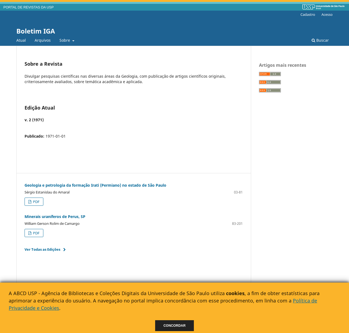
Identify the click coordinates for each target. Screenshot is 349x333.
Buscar (320, 40)
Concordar (175, 326)
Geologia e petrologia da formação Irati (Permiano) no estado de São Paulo (95, 185)
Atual (21, 40)
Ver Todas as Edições (42, 249)
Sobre (65, 40)
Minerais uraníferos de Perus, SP (55, 216)
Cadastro (307, 14)
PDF (36, 201)
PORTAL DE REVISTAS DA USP (29, 7)
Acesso (327, 14)
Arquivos (43, 40)
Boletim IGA (35, 30)
